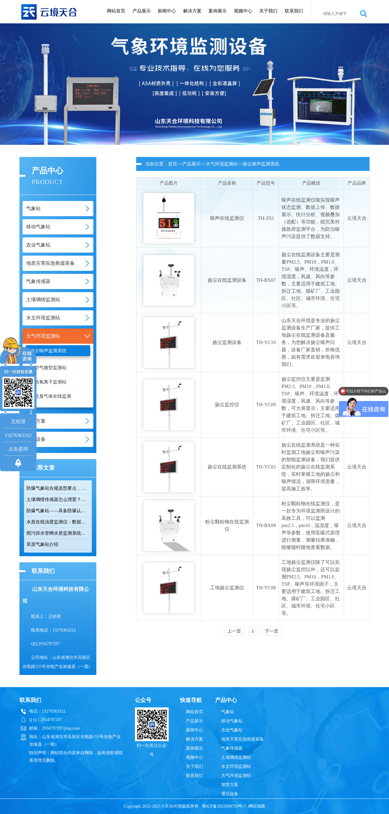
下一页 (271, 631)
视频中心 (243, 11)
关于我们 (268, 11)
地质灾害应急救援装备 (242, 739)
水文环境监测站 (236, 766)
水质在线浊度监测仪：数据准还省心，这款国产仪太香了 (57, 521)
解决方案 (192, 11)
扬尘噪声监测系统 (48, 350)
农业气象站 (232, 730)
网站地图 (256, 806)
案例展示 (217, 11)
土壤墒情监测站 (236, 757)
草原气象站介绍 (42, 544)
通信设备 (229, 794)
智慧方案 (229, 784)
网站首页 (116, 11)
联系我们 (294, 11)
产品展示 (142, 11)
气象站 (227, 712)
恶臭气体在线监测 (53, 396)
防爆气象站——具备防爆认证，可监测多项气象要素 (57, 510)
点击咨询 (18, 448)
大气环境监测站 (222, 164)
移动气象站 (232, 721)
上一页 (234, 631)
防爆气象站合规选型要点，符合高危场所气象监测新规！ (57, 488)
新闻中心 (167, 11)
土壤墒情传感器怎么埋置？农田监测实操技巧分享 (57, 499)
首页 (172, 164)
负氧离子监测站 (51, 382)
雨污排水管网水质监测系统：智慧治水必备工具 (57, 533)
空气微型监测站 (51, 367)
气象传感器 (232, 748)
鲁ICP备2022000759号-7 (224, 806)
